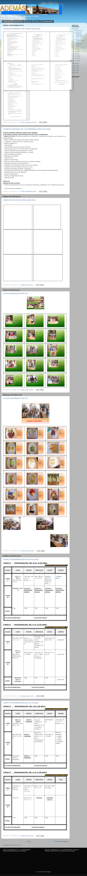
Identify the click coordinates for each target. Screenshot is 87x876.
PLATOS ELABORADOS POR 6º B (15, 398)
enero (76, 60)
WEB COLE (6, 21)
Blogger (49, 871)
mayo (76, 51)
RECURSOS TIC (18, 21)
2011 (75, 70)
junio (76, 49)
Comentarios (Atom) (16, 845)
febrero (77, 58)
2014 (75, 63)
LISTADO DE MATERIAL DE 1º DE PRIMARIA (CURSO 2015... (79, 43)
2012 (75, 68)
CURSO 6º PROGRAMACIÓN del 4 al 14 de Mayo (20, 703)
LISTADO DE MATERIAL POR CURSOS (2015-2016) (21, 29)
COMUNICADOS (47, 21)
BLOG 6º (37, 21)
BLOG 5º (28, 21)
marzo (76, 56)
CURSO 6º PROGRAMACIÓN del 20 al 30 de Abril (20, 559)
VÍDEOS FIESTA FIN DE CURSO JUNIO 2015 (19, 200)
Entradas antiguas (61, 841)
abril (76, 53)
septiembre (78, 30)
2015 (75, 28)
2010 (75, 72)
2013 (75, 65)
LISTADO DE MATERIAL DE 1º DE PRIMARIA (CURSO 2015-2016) (26, 129)
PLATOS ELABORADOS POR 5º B (15, 293)
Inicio (29, 841)
